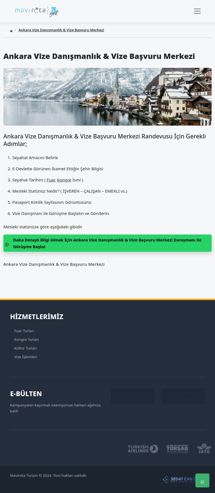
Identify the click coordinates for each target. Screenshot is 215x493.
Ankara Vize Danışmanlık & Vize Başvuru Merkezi (61, 29)
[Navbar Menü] (197, 11)
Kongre (64, 180)
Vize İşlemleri (25, 356)
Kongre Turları (26, 339)
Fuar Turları (24, 330)
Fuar (51, 180)
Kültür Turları (25, 348)
